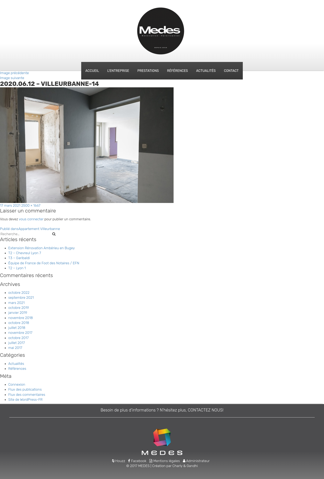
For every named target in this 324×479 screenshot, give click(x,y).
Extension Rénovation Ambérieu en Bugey (41, 248)
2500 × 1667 (30, 205)
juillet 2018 (16, 328)
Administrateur (196, 461)
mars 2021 (16, 303)
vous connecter (31, 219)
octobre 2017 (18, 338)
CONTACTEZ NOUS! (205, 410)
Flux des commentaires (26, 394)
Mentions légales (164, 461)
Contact (231, 71)
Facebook (137, 461)
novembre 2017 (20, 333)
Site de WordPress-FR (25, 399)
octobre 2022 (18, 292)
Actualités (206, 71)
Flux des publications (25, 389)
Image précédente (14, 73)
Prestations (148, 71)
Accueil (92, 71)
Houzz (118, 461)
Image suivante (12, 78)
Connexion (16, 384)
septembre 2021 (21, 297)
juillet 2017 (16, 343)
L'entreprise (118, 71)
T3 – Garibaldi (19, 258)
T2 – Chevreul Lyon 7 (24, 253)
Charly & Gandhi (185, 466)
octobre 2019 (18, 308)
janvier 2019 (17, 313)
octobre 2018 (18, 323)
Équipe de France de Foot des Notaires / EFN (43, 263)
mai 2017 (15, 348)
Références (177, 71)
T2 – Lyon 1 (17, 268)
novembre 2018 (20, 318)
